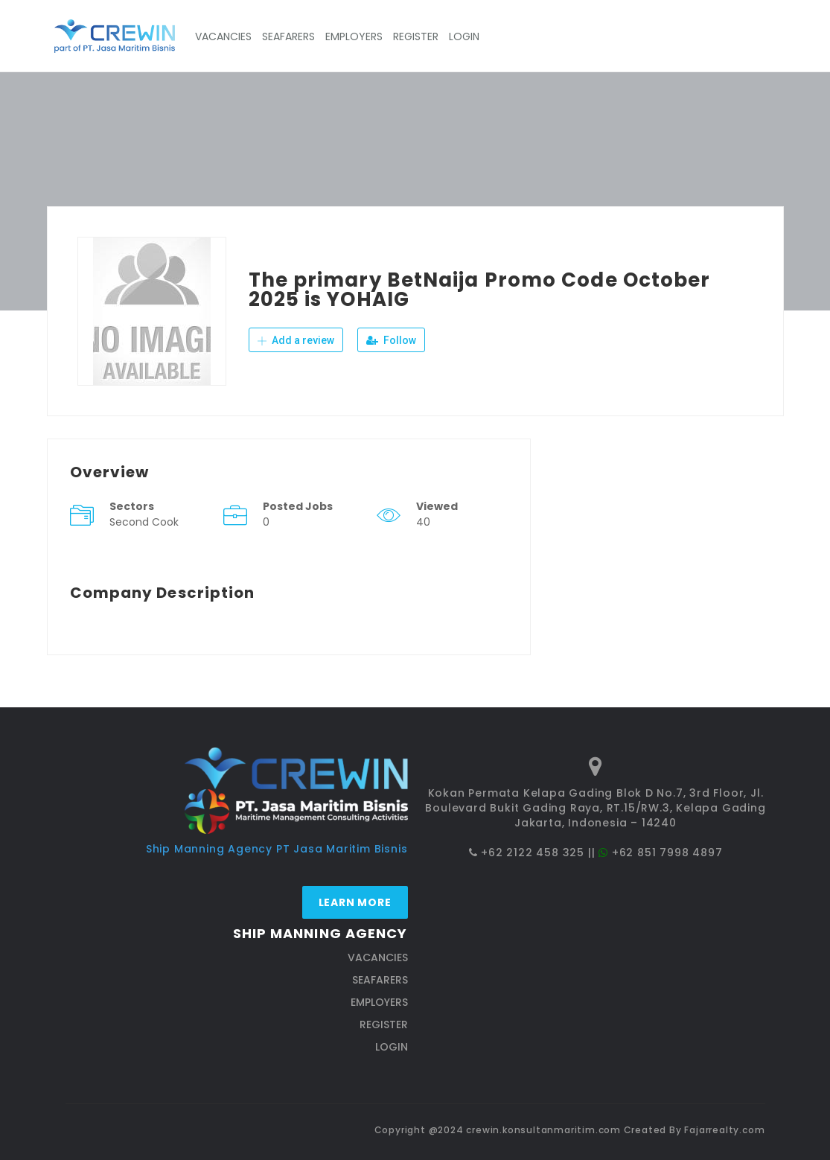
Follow (391, 340)
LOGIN (464, 36)
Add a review (296, 340)
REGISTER (415, 36)
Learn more (355, 902)
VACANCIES (223, 36)
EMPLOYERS (354, 36)
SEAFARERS (288, 36)
